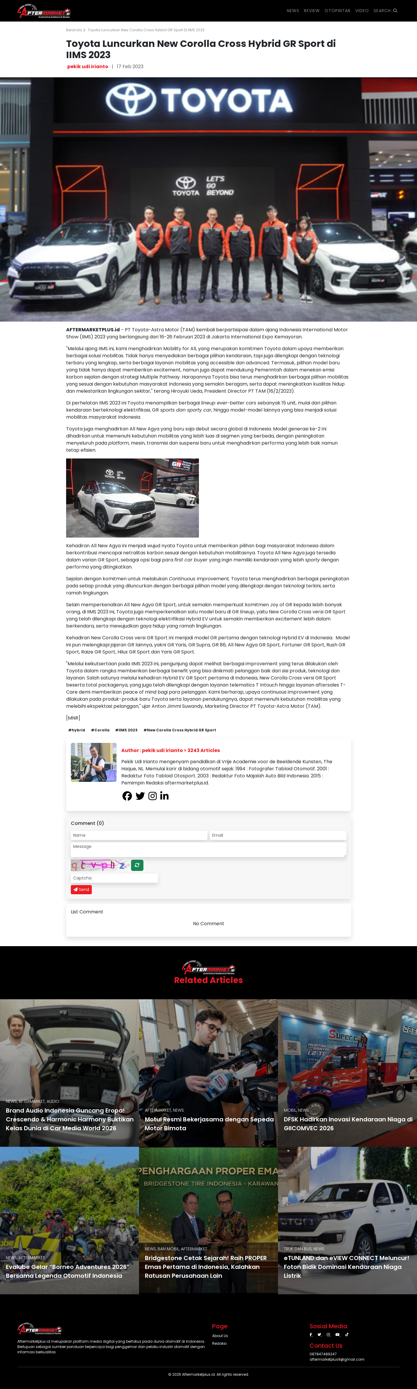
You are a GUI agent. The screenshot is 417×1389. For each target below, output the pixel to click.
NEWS (293, 11)
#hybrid (76, 730)
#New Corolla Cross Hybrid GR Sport (179, 730)
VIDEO (362, 11)
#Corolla (100, 730)
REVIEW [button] (312, 11)
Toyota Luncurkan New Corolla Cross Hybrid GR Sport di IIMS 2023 (146, 29)
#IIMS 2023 (126, 730)
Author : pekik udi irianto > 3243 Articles (170, 750)
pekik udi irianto (87, 66)
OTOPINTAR (338, 11)
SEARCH (386, 11)
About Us (220, 1335)
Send (81, 889)
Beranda (75, 29)
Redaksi (219, 1343)
